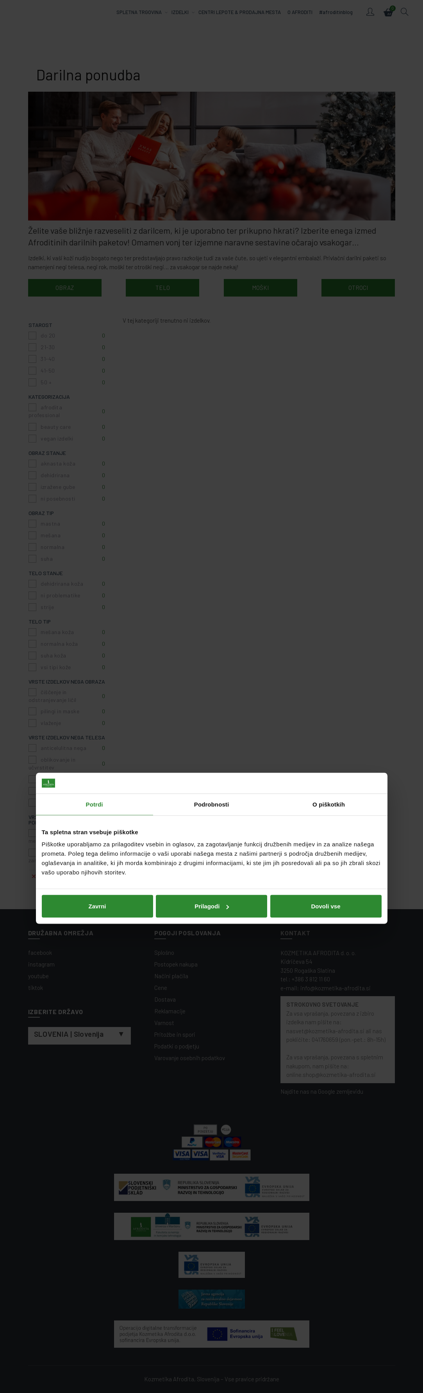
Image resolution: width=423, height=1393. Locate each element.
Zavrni (97, 754)
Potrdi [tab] (94, 652)
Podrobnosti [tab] (211, 652)
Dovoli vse (325, 754)
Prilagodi (212, 754)
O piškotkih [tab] (328, 652)
